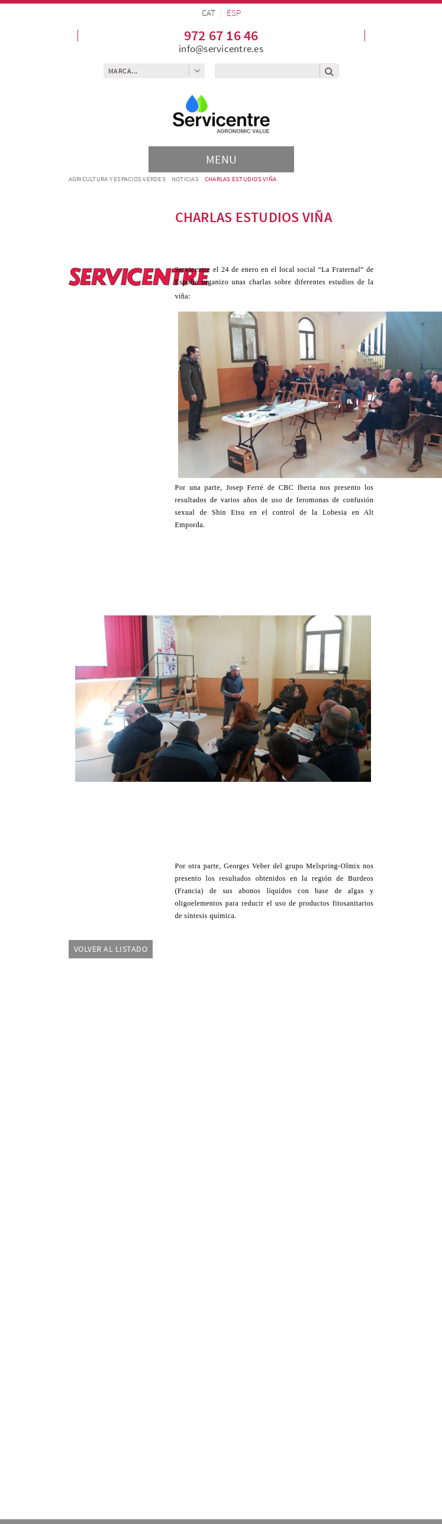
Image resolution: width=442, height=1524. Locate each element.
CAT (208, 12)
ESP (234, 12)
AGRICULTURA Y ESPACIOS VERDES (117, 179)
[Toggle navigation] (221, 159)
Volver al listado (111, 949)
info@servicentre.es (221, 48)
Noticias (185, 179)
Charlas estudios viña (240, 179)
